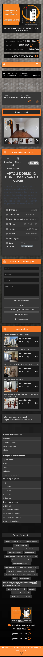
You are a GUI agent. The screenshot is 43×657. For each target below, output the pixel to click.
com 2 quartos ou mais (21, 596)
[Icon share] (25, 56)
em (21, 545)
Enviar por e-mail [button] (21, 300)
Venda (14, 73)
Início (6, 73)
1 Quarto (6, 483)
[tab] (11, 112)
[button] (6, 128)
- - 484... (20, 583)
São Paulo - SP (24, 73)
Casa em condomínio (11, 475)
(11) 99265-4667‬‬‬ (22, 45)
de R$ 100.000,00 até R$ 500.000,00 (21, 571)
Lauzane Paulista (9, 446)
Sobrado (6, 471)
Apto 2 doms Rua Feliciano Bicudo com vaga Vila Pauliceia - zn (21, 395)
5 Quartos (7, 498)
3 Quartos (7, 490)
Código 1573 (23, 75)
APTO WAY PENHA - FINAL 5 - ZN (16, 350)
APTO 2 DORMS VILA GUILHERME (16, 335)
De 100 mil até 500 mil (11, 513)
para (31, 541)
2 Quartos (7, 486)
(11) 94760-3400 (32, 49)
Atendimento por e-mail (21, 625)
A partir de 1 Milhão (11, 521)
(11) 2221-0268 (30, 41)
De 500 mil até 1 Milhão (12, 517)
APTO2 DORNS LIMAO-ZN (13, 379)
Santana (6, 438)
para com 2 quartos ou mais (21, 556)
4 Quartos (7, 494)
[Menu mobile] (4, 63)
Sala (4, 467)
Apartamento (11, 75)
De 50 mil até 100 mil (11, 510)
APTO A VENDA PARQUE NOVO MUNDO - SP (21, 365)
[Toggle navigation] (37, 64)
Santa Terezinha (9, 442)
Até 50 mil (7, 506)
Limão (5, 450)
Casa (5, 463)
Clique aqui (8, 419)
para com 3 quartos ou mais (21, 575)
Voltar (36, 75)
